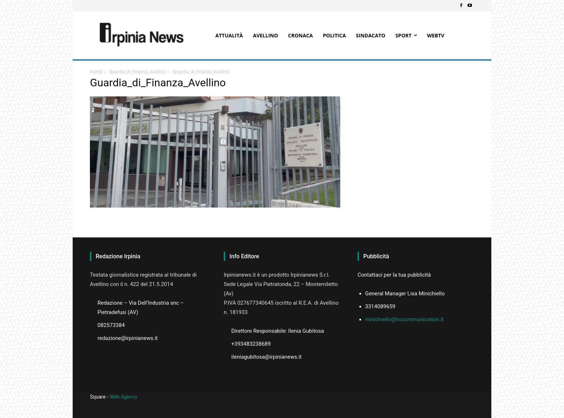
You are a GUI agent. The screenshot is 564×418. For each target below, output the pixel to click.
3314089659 (380, 306)
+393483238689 (251, 344)
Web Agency (123, 397)
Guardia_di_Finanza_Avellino (137, 72)
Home (96, 72)
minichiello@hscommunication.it (404, 319)
